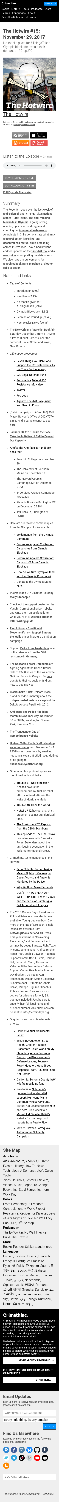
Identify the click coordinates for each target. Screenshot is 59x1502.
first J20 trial (39, 251)
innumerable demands (33, 230)
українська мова (30, 1294)
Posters (30, 1180)
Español (19, 1256)
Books (5, 8)
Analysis (31, 1161)
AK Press (45, 933)
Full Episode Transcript (17, 192)
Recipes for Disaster (33, 1213)
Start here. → (45, 1379)
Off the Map (26, 1223)
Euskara (46, 1275)
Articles (8, 1156)
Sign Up (49, 1426)
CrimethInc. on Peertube (29, 1458)
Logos (28, 1185)
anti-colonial (11, 213)
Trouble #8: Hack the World (33, 805)
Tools (25, 8)
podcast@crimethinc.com (24, 125)
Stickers (42, 1180)
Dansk (39, 1289)
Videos (8, 1185)
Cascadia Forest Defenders (32, 664)
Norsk (7, 1304)
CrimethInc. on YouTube (37, 1458)
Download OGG (19, 185)
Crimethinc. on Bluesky (29, 1450)
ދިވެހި (22, 1299)
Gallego (31, 1299)
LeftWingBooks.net (22, 933)
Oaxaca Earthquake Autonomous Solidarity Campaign (34, 1132)
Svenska (28, 1289)
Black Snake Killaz (21, 692)
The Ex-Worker (13, 1232)
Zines (7, 1180)
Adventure (17, 1161)
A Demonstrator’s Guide (36, 1170)
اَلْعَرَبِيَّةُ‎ (7, 1289)
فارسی (18, 1280)
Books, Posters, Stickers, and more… (28, 1247)
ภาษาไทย (9, 1294)
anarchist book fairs (15, 263)
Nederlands (32, 1280)
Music (18, 1185)
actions (47, 213)
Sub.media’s (24, 380)
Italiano (32, 1256)
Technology (11, 1170)
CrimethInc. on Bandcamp (6, 1458)
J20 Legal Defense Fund (31, 374)
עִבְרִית (49, 1289)
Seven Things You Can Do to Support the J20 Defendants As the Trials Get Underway (36, 365)
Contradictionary (14, 1209)
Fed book (22, 395)
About (31, 13)
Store (48, 8)
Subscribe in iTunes (38, 135)
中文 (31, 1270)
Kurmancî (44, 1299)
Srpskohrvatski (13, 1285)
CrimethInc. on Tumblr (45, 1450)
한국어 (29, 1285)
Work (30, 1209)
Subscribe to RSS (20, 135)
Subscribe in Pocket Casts (39, 143)
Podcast (9, 1228)
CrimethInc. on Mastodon (6, 1450)
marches (34, 263)
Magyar (34, 1275)
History (18, 1166)
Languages (19, 13)
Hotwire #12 (24, 810)
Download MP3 (19, 178)
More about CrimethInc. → (36, 1360)
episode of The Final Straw (38, 834)
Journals (18, 1180)
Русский (9, 1266)
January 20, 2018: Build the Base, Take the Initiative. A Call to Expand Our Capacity (31, 436)
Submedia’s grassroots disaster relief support (32, 1093)
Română (41, 1285)
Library (15, 8)
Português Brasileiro (30, 1261)
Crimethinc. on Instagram (22, 1450)
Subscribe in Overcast (21, 143)
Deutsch (44, 1256)
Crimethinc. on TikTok (22, 1458)
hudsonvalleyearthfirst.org (26, 764)
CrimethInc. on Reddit (45, 1458)
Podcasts (37, 8)
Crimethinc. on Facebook (14, 1450)
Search (6, 13)
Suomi (44, 1266)
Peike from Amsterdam (34, 648)
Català (14, 1299)
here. (20, 586)
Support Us (50, 4)
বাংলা (17, 1289)
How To (30, 1166)
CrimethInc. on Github (37, 1450)
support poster (36, 604)
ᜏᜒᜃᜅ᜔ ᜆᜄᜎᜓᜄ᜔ (23, 1304)
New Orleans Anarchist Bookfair (35, 329)
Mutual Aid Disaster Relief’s (33, 1114)
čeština (23, 1275)
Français (9, 1261)
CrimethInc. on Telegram (14, 1458)
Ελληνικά (32, 1266)
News (41, 1166)
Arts (6, 1161)
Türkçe (7, 1280)
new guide (9, 255)
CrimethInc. (9, 3)
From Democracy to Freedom (23, 1204)
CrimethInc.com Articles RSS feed (6, 1466)
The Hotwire (19, 1237)
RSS (16, 1157)
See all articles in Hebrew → (19, 17)
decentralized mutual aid (18, 243)
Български (18, 1270)
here (12, 424)
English (8, 1256)
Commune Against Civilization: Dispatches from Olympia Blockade (35, 548)
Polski (20, 1266)
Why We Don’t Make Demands (35, 887)
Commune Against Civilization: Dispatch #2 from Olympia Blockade (35, 562)
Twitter (21, 390)
